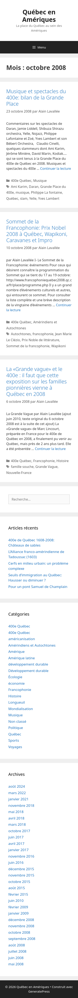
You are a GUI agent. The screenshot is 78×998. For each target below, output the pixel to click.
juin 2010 (16, 900)
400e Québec (21, 180)
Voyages (15, 746)
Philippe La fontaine (46, 192)
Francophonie (44, 461)
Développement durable (28, 670)
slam (23, 198)
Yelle (33, 198)
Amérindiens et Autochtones (32, 645)
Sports (13, 740)
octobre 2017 (19, 830)
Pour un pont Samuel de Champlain (37, 586)
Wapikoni (58, 346)
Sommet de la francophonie (28, 346)
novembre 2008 (21, 926)
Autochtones (21, 334)
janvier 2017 (18, 849)
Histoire (62, 461)
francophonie (42, 334)
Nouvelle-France (18, 472)
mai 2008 (16, 964)
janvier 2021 (18, 799)
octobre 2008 (19, 932)
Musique (40, 180)
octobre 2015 (19, 881)
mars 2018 (17, 824)
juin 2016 (16, 862)
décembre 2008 (21, 919)
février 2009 (18, 907)
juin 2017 (16, 837)
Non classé (17, 721)
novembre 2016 (21, 856)
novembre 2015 (21, 875)
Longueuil (16, 702)
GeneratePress (39, 991)
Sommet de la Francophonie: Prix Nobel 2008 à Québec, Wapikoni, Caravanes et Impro (36, 231)
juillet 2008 (17, 951)
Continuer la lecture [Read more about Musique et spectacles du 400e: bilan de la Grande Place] (55, 168)
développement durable (28, 664)
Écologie (15, 676)
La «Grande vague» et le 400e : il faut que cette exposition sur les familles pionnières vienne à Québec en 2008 (36, 381)
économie (16, 683)
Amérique (16, 651)
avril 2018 (16, 818)
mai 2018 (16, 811)
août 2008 (16, 945)
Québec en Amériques (39, 16)
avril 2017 (16, 843)
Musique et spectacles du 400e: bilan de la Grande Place (36, 97)
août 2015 (16, 887)
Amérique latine (21, 658)
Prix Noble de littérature (40, 340)
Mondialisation (20, 708)
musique (22, 192)
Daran (33, 186)
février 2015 (18, 894)
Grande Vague (46, 466)
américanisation (21, 638)
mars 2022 (17, 792)
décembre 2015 (21, 869)
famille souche (22, 466)
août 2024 (16, 786)
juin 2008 (16, 957)
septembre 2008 (21, 938)
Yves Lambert (48, 198)
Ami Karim (19, 186)
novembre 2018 (21, 805)
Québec (12, 198)
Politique (15, 727)
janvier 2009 (18, 913)
